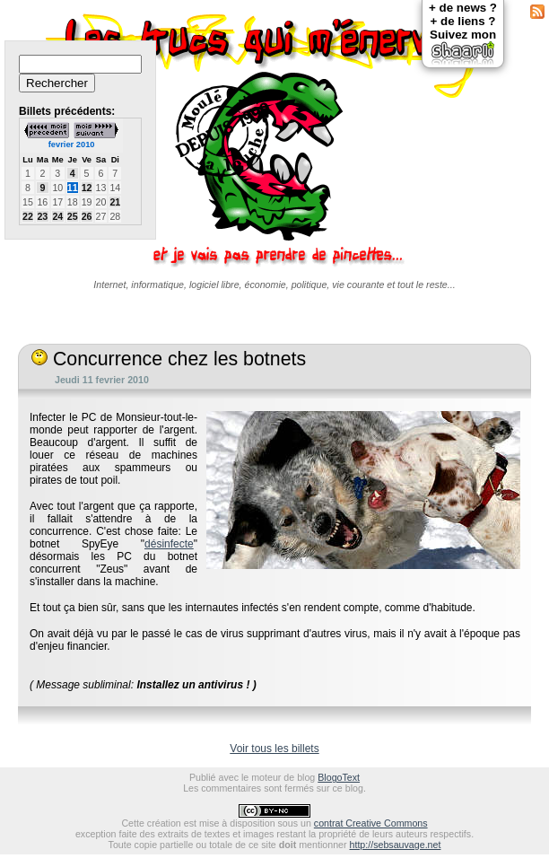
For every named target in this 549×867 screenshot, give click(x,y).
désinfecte (169, 544)
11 (72, 187)
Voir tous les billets (274, 748)
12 (87, 187)
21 (114, 202)
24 (57, 216)
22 (27, 216)
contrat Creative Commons (371, 823)
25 (72, 216)
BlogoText (339, 777)
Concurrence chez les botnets (168, 359)
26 (87, 216)
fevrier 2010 (71, 144)
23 (42, 216)
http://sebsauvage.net (395, 844)
